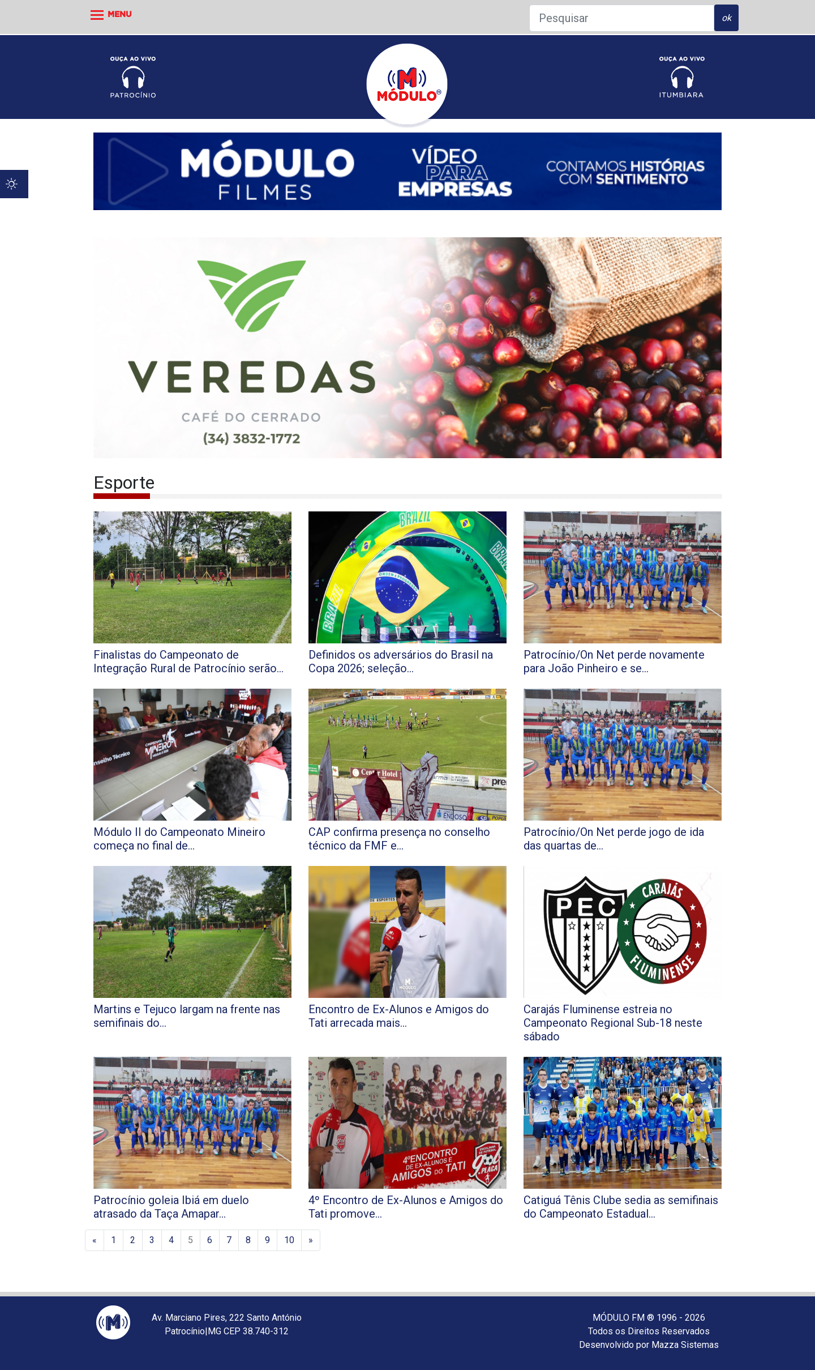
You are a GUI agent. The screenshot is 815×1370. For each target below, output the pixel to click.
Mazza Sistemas (685, 1344)
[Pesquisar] (621, 18)
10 (289, 1240)
